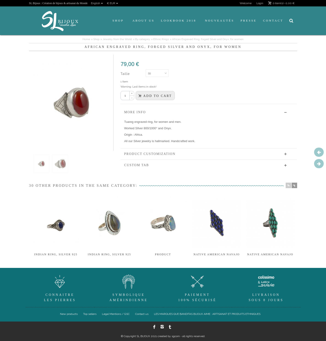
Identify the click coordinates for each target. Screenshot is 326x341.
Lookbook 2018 (178, 20)
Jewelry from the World (117, 39)
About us (143, 20)
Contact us (141, 314)
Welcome (246, 3)
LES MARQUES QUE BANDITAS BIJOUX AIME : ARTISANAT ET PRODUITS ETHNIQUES (207, 314)
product (163, 254)
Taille (126, 74)
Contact (273, 20)
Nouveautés (219, 20)
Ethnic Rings (161, 39)
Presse (249, 20)
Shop (118, 20)
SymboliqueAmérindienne (129, 287)
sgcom (176, 336)
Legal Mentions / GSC (116, 314)
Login (259, 3)
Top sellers (89, 314)
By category (142, 39)
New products (69, 314)
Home (86, 39)
